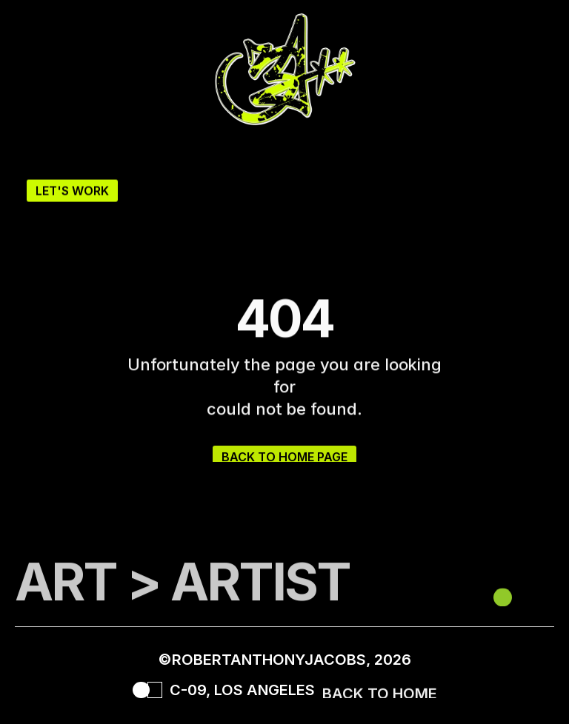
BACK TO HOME (379, 696)
